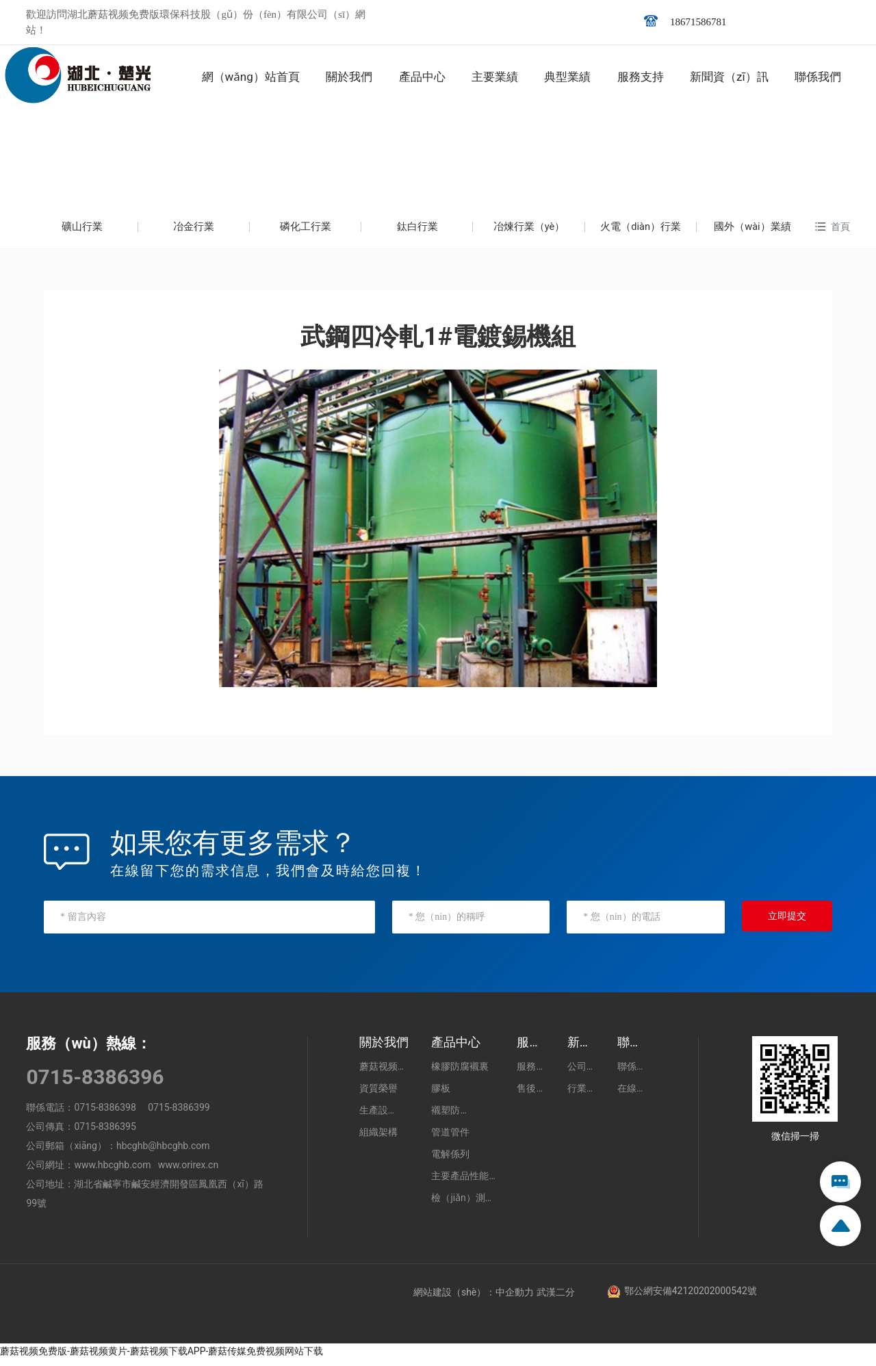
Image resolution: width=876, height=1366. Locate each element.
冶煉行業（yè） (529, 230)
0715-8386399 (178, 1114)
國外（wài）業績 (752, 230)
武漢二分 (556, 1298)
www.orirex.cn (188, 1171)
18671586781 (698, 21)
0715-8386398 (105, 1114)
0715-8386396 (95, 1084)
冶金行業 (193, 230)
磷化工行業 (305, 230)
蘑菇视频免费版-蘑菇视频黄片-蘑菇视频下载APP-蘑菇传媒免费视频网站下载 (161, 1357)
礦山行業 (82, 230)
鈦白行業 (417, 230)
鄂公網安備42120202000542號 (690, 1297)
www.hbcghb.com (112, 1171)
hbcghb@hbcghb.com (163, 1152)
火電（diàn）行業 (641, 230)
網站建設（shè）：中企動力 (473, 1298)
